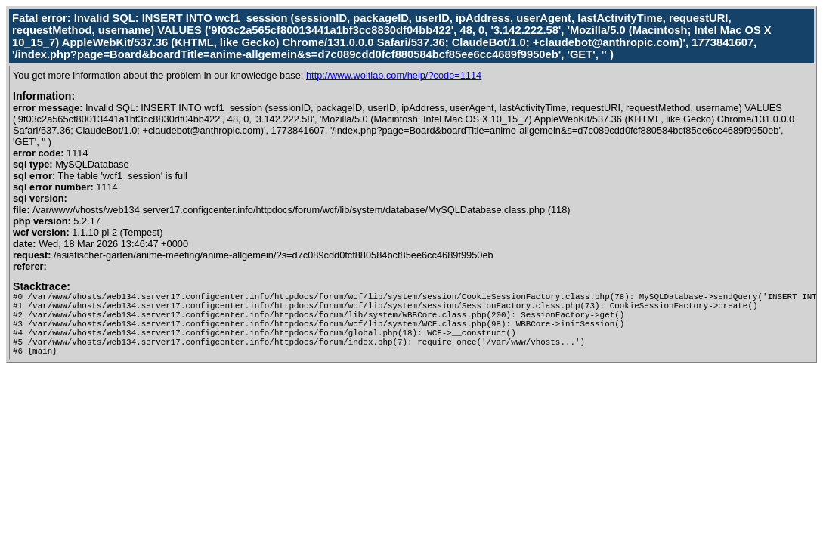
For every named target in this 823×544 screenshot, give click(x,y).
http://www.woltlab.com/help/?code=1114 (393, 75)
